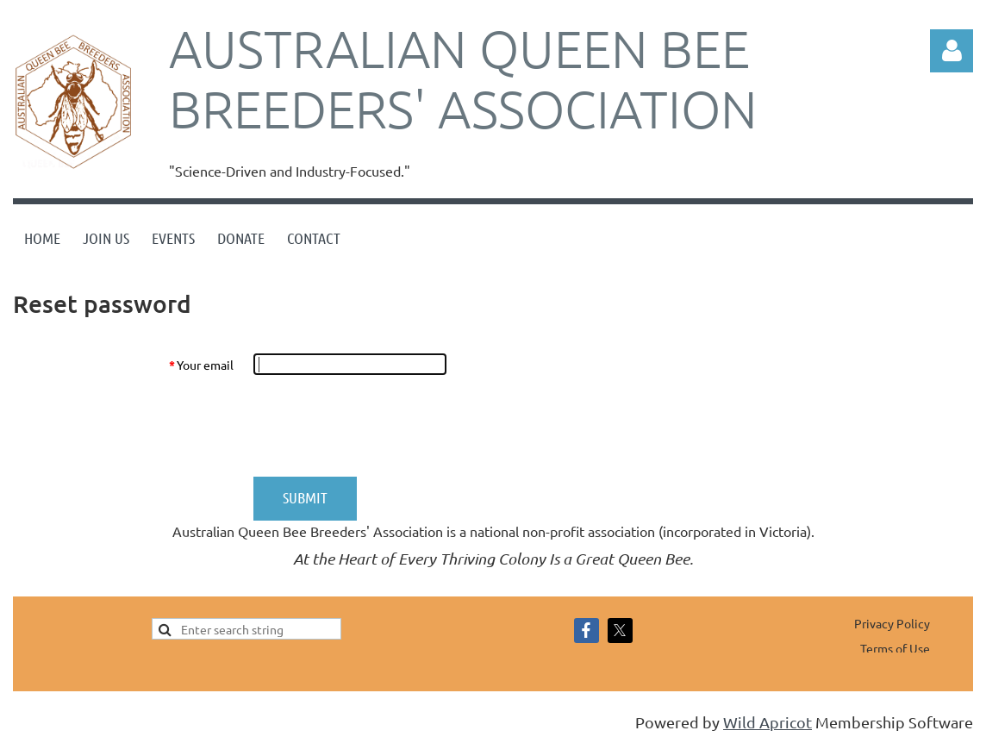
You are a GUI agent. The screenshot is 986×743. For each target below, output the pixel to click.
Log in (951, 50)
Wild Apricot (767, 722)
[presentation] (384, 425)
